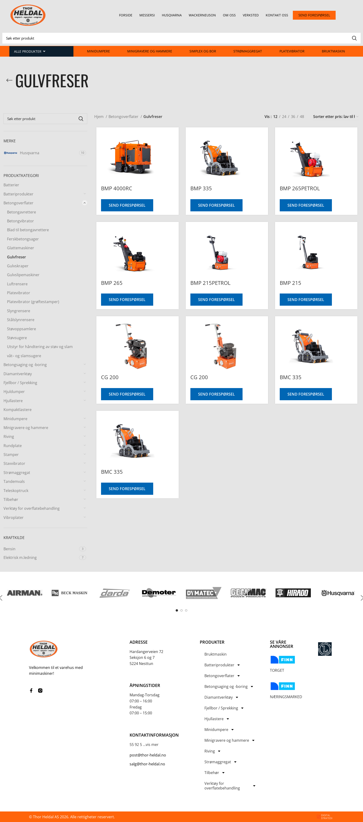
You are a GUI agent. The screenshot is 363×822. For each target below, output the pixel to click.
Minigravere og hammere (149, 51)
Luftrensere (17, 283)
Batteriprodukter (18, 194)
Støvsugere (17, 337)
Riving (9, 436)
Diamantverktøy (18, 373)
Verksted (251, 15)
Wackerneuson (202, 15)
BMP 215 (291, 282)
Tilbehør (11, 499)
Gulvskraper (18, 265)
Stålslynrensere (20, 319)
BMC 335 (291, 377)
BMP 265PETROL (300, 188)
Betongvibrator (20, 221)
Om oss (229, 15)
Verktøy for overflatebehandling (32, 508)
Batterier (11, 184)
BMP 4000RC (114, 188)
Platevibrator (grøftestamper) (33, 301)
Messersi (147, 15)
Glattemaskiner (20, 247)
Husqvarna (172, 15)
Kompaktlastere (18, 409)
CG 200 (107, 377)
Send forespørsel (125, 205)
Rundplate (13, 445)
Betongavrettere (21, 212)
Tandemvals (14, 481)
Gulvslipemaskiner (23, 274)
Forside (125, 15)
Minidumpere (98, 51)
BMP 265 (109, 282)
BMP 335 (200, 188)
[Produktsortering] (336, 116)
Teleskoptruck (16, 490)
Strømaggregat (247, 51)
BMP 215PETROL (210, 282)
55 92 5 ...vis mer (144, 744)
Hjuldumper (14, 391)
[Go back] (9, 80)
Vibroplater (14, 517)
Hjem (99, 116)
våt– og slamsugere (24, 355)
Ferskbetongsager (23, 239)
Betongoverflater (18, 203)
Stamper (11, 454)
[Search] (181, 38)
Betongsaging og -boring (25, 364)
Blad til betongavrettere (28, 229)
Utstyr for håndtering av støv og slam (40, 346)
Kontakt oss (277, 15)
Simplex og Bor (202, 51)
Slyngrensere (18, 310)
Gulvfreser (16, 257)
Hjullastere (13, 400)
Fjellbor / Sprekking (20, 382)
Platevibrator (292, 51)
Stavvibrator (14, 463)
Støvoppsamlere (21, 328)
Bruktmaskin (333, 51)
